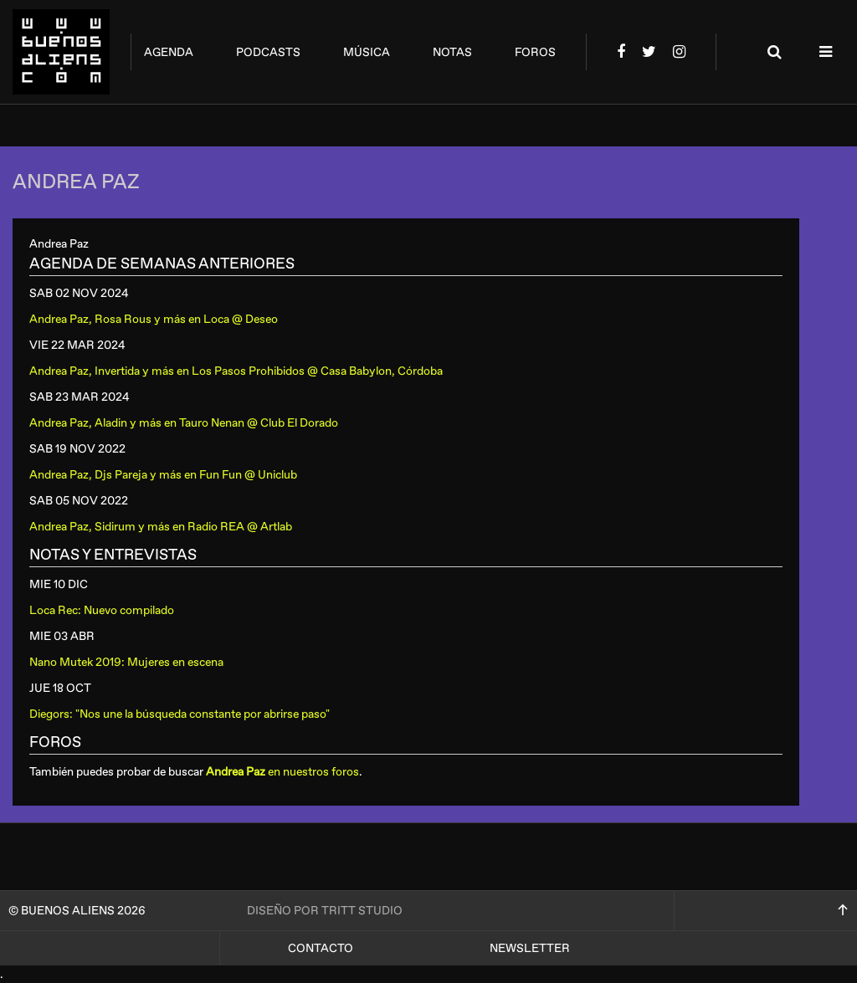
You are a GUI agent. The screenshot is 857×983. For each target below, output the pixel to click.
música (366, 52)
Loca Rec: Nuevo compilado (101, 610)
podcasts (268, 52)
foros (535, 52)
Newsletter (530, 948)
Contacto (320, 948)
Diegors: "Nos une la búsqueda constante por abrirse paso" (179, 714)
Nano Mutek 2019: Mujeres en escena (126, 662)
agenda (168, 52)
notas (452, 52)
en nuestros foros (282, 772)
